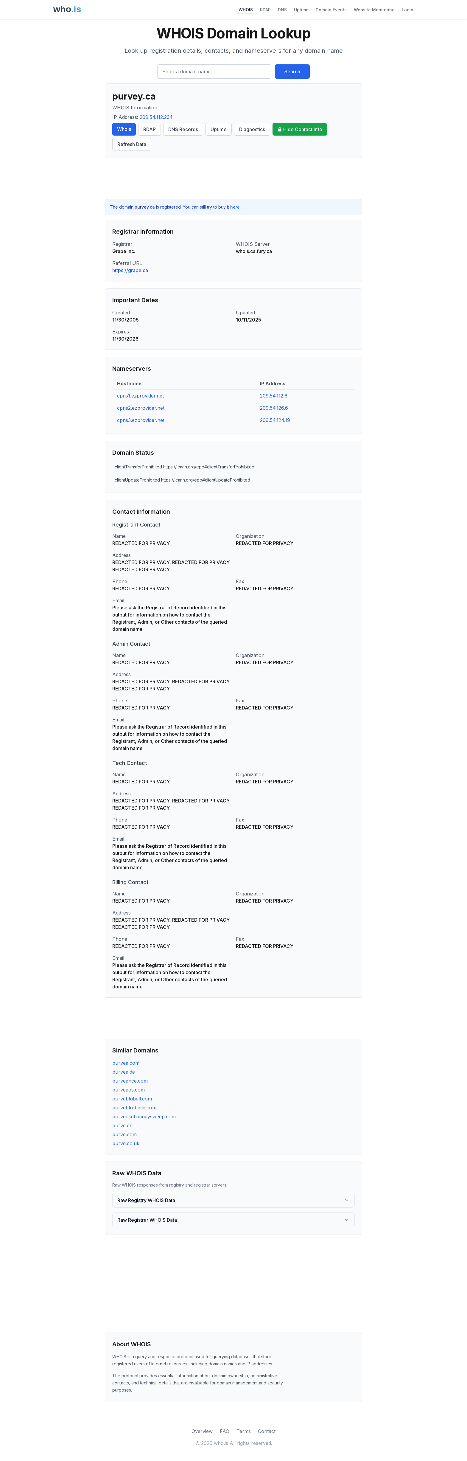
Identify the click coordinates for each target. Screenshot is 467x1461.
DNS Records (183, 129)
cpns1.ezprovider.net (140, 396)
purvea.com (125, 1063)
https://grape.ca (130, 270)
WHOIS (246, 9)
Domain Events (331, 9)
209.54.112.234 (156, 117)
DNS (282, 9)
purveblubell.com (132, 1099)
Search (292, 71)
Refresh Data (131, 144)
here (235, 206)
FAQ (224, 1431)
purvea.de (123, 1072)
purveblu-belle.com (134, 1108)
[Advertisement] (233, 178)
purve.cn (122, 1125)
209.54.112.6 (273, 396)
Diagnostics (252, 129)
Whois (124, 129)
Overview (202, 1431)
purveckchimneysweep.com (144, 1117)
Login (407, 9)
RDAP (265, 9)
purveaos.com (128, 1090)
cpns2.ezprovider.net (140, 408)
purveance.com (130, 1081)
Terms (243, 1431)
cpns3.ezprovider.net (140, 420)
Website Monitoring (374, 9)
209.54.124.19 (275, 420)
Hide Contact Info (299, 129)
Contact (266, 1431)
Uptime (301, 9)
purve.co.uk (125, 1143)
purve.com (124, 1134)
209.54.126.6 (274, 408)
